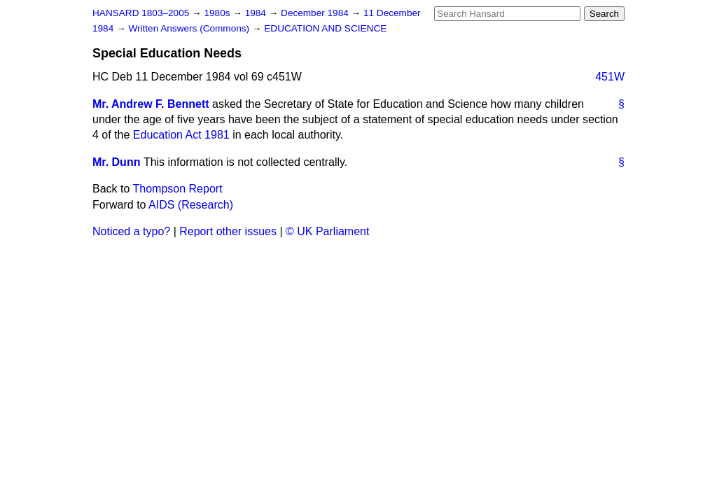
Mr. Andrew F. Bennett (150, 104)
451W (610, 77)
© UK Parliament (327, 231)
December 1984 (316, 13)
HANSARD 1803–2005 (140, 13)
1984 (257, 13)
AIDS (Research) (190, 205)
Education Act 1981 (181, 135)
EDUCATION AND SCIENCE (325, 28)
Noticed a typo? (131, 231)
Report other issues (228, 231)
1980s (218, 13)
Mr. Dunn (116, 162)
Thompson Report (178, 189)
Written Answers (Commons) (190, 28)
